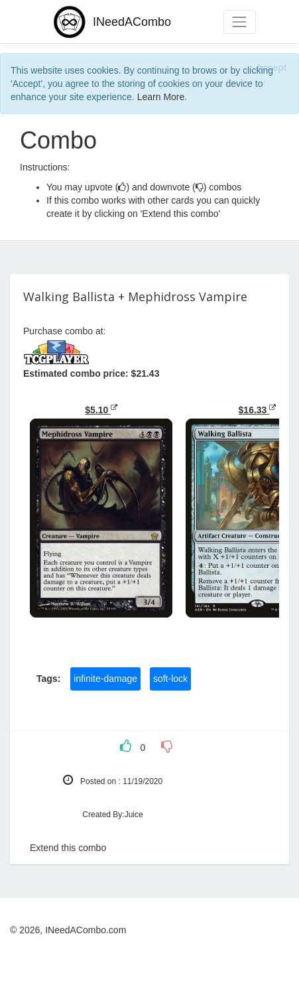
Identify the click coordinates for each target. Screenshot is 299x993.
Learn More (161, 97)
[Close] (271, 67)
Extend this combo (68, 847)
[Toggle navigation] (239, 21)
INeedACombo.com (85, 930)
